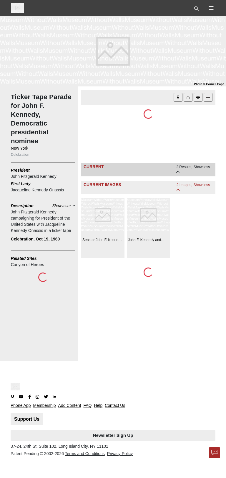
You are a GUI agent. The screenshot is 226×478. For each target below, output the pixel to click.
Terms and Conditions (84, 453)
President (20, 170)
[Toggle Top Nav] (197, 8)
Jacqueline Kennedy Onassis (37, 190)
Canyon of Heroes (27, 264)
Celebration (20, 155)
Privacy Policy (120, 453)
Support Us (26, 419)
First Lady (21, 183)
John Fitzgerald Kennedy (33, 176)
